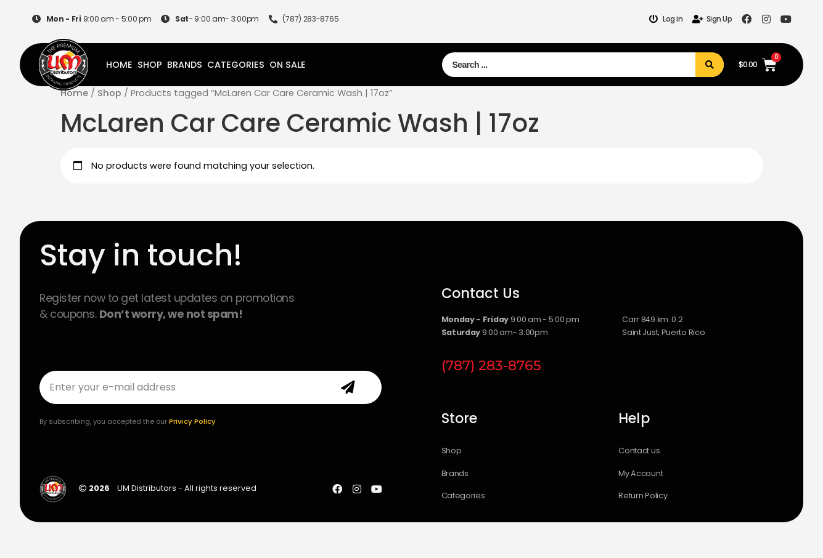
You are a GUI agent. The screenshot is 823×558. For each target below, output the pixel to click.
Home (119, 65)
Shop (149, 65)
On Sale (287, 65)
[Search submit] (709, 64)
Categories (235, 65)
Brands (184, 65)
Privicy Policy (192, 421)
